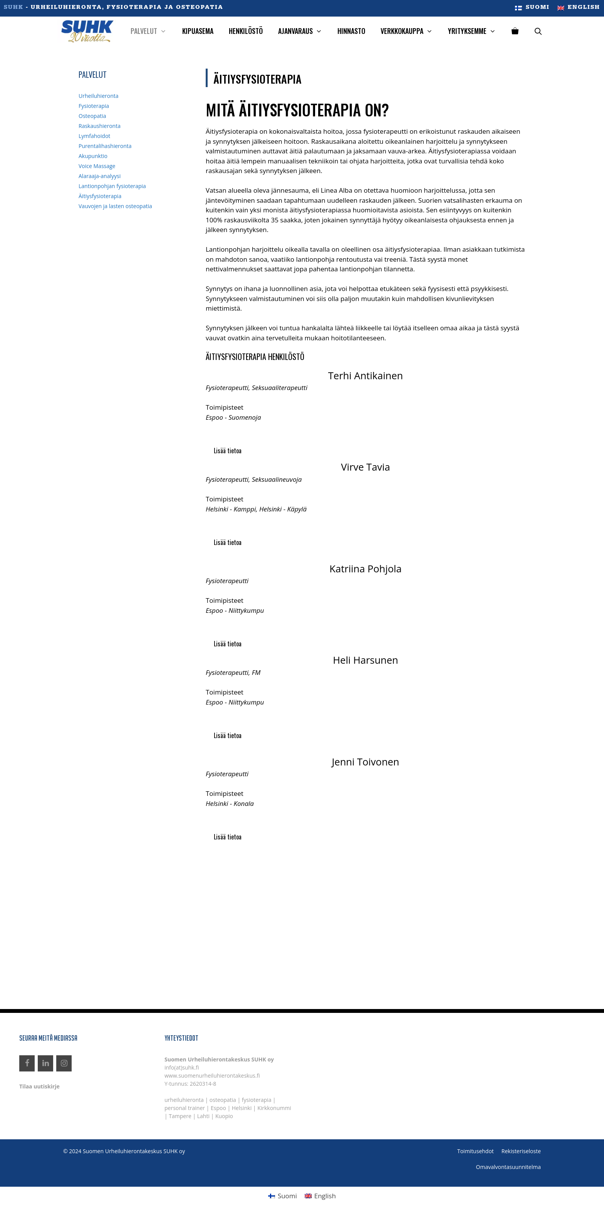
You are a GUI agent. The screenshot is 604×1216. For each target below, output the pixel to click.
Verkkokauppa (410, 31)
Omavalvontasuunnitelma (508, 1167)
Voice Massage (97, 166)
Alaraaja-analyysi (100, 176)
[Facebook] (27, 1063)
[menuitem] (532, 8)
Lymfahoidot (94, 136)
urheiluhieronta (184, 1099)
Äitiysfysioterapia (100, 196)
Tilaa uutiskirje (39, 1086)
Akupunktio (93, 156)
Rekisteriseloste (521, 1151)
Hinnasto (351, 31)
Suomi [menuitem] (287, 1195)
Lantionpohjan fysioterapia (112, 186)
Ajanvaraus (304, 31)
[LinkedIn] (45, 1063)
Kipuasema (197, 31)
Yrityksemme (475, 31)
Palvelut (152, 31)
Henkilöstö (246, 31)
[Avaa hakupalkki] (538, 31)
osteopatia (223, 1099)
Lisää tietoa (228, 450)
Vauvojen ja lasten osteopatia (115, 206)
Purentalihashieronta (105, 146)
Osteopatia (92, 115)
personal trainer (184, 1108)
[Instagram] (64, 1063)
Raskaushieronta (100, 126)
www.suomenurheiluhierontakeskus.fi (212, 1075)
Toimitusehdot (475, 1151)
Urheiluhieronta (99, 95)
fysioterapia (257, 1099)
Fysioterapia (94, 105)
